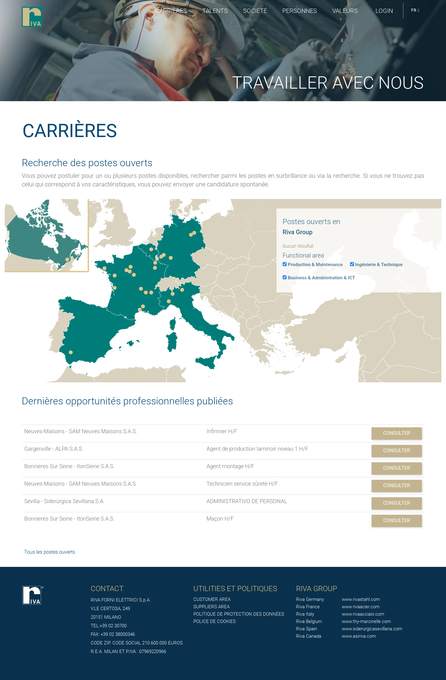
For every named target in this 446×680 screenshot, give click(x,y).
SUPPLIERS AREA (211, 606)
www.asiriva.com (359, 636)
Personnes (299, 10)
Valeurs (345, 10)
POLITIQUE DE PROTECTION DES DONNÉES (238, 614)
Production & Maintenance (315, 264)
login (384, 10)
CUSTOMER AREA (212, 599)
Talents (215, 10)
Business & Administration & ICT (321, 278)
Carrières (171, 10)
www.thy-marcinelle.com (366, 621)
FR (415, 10)
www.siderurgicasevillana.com (372, 629)
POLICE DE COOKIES (214, 621)
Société (255, 10)
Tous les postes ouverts (49, 552)
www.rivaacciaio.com (363, 614)
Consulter (396, 433)
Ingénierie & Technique (379, 264)
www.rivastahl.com (361, 599)
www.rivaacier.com (360, 606)
